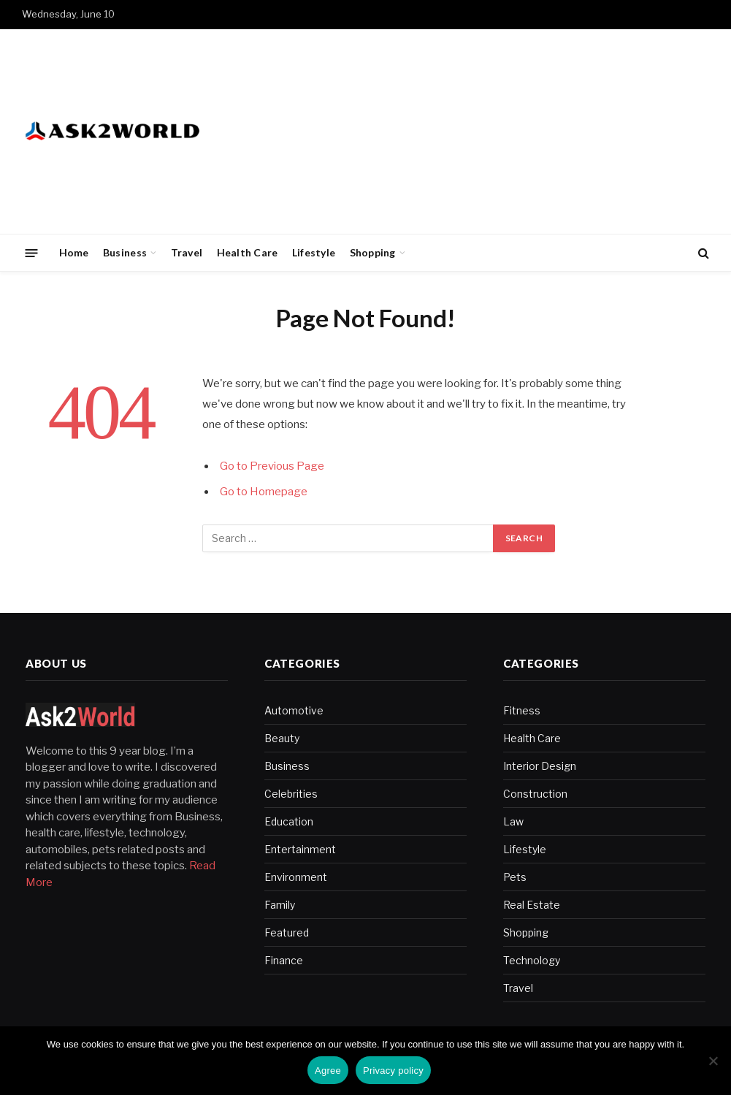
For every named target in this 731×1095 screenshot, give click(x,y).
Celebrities (291, 793)
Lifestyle (314, 252)
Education (288, 821)
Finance (283, 960)
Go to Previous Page (272, 466)
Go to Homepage (263, 491)
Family (279, 904)
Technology (531, 960)
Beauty (281, 738)
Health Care (247, 252)
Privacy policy (393, 1070)
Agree (328, 1070)
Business (125, 252)
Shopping (373, 252)
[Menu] (32, 252)
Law (513, 821)
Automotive (294, 710)
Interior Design (539, 766)
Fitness (521, 710)
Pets (515, 877)
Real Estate (531, 904)
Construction (535, 793)
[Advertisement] (443, 131)
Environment (295, 877)
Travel (187, 252)
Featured (286, 932)
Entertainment (300, 849)
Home (74, 252)
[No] (712, 1060)
